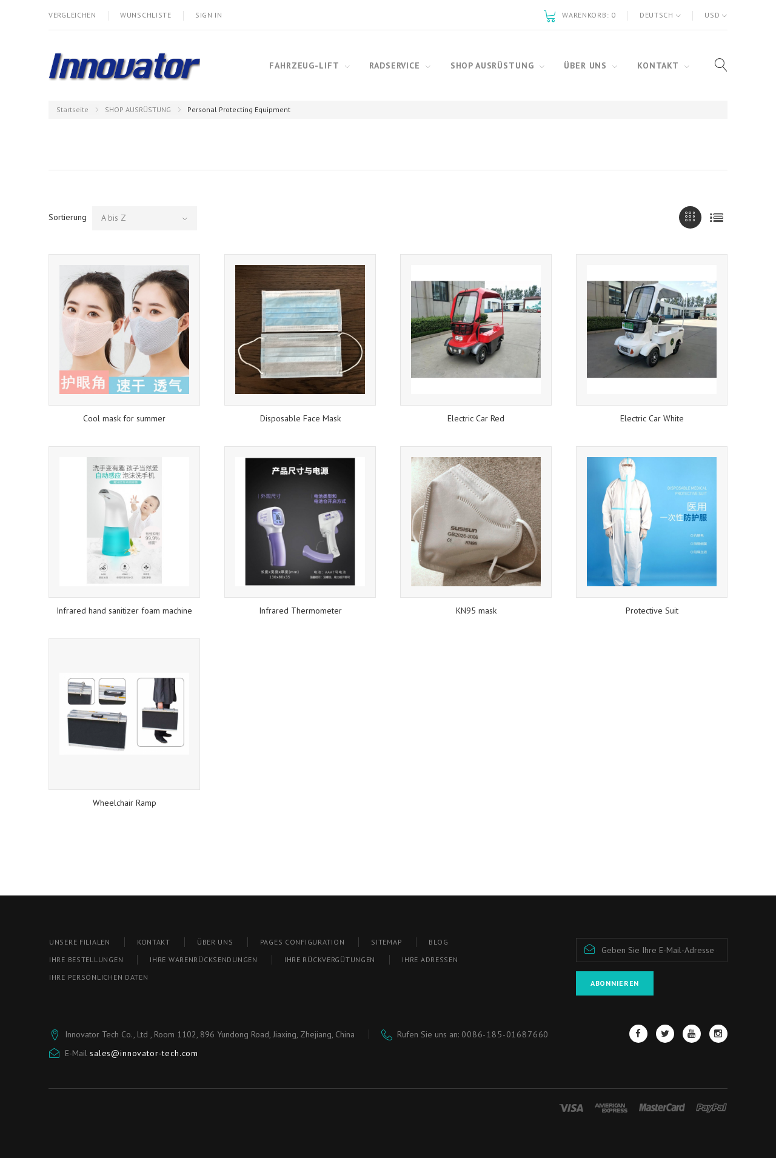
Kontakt (153, 941)
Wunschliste (146, 14)
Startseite (72, 109)
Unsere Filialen (79, 941)
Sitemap (386, 941)
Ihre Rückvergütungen (329, 959)
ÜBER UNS (215, 941)
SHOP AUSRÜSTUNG (138, 109)
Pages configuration (302, 941)
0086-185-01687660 (505, 1034)
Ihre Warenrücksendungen (204, 959)
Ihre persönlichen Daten (99, 977)
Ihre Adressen (430, 959)
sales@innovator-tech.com (144, 1053)
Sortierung (67, 217)
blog (438, 941)
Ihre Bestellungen (86, 959)
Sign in (208, 14)
